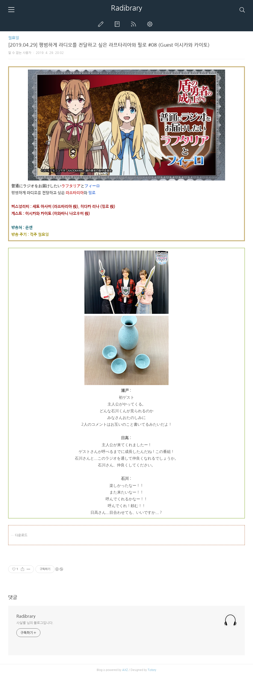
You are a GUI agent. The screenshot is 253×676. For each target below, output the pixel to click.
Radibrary (126, 8)
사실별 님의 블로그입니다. (34, 622)
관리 (151, 24)
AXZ (125, 670)
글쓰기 (102, 24)
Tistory (152, 670)
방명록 (118, 24)
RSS (134, 24)
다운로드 (21, 535)
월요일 (13, 38)
